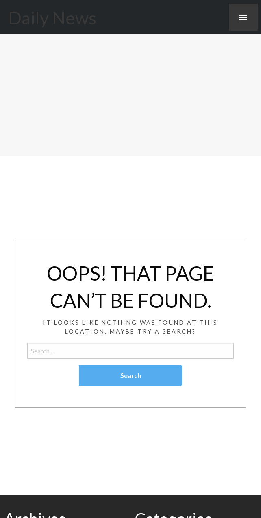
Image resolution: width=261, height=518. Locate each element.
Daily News (52, 17)
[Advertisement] (130, 95)
